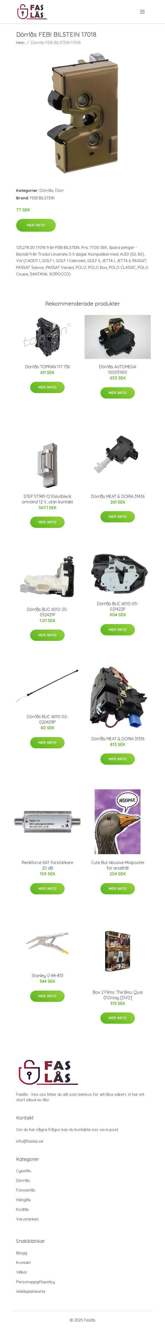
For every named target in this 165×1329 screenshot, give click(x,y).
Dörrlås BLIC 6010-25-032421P (47, 612)
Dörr (59, 190)
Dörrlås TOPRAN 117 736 (47, 366)
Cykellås (23, 1170)
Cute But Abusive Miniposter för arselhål (117, 865)
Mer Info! (36, 225)
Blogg (21, 1252)
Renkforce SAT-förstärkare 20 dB (47, 865)
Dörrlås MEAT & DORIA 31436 (117, 496)
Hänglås (23, 1199)
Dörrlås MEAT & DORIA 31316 (117, 738)
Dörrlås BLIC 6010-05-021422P (117, 606)
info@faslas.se (29, 1141)
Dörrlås (46, 190)
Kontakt (23, 1262)
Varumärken (27, 1219)
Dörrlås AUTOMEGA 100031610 (117, 369)
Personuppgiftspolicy (35, 1281)
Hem (20, 42)
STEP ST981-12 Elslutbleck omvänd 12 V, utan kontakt (47, 499)
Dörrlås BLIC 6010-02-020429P (47, 719)
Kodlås (22, 1209)
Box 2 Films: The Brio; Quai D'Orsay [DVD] (118, 995)
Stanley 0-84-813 (47, 975)
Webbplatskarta (30, 1291)
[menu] (143, 12)
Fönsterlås (25, 1190)
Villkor (21, 1272)
